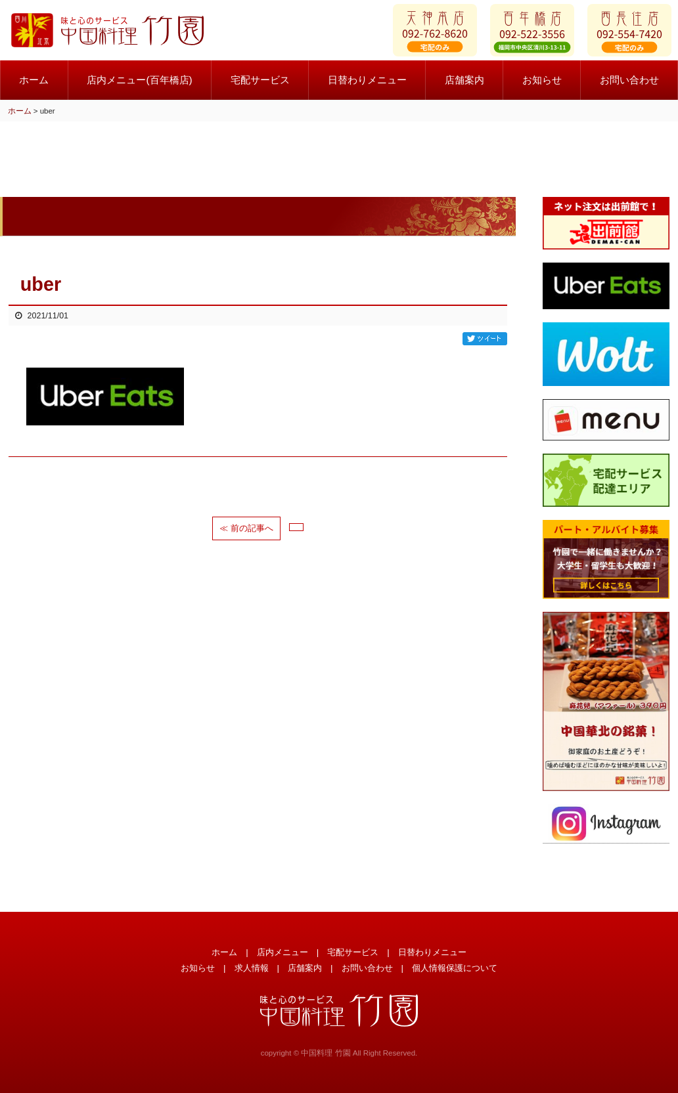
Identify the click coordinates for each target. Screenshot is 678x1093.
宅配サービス (260, 85)
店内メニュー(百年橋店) (139, 85)
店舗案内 (464, 85)
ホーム (34, 85)
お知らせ (542, 85)
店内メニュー (282, 952)
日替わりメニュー (367, 85)
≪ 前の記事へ (246, 528)
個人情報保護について (454, 968)
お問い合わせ (367, 968)
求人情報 (252, 968)
